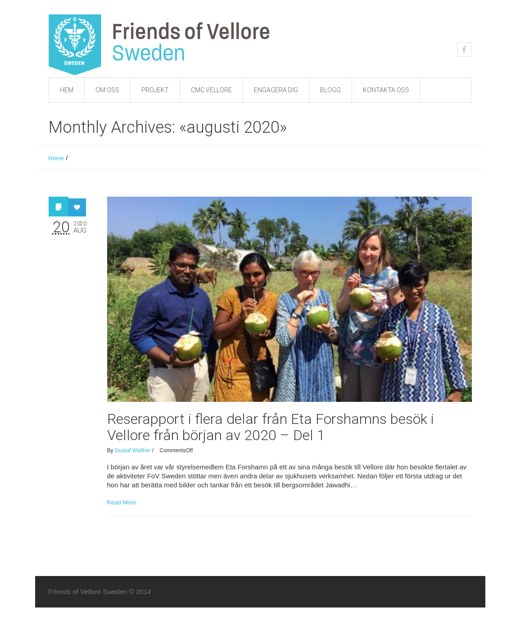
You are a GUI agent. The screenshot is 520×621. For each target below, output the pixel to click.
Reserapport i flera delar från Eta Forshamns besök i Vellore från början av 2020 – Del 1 (270, 427)
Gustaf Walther (133, 450)
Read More (121, 502)
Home (56, 158)
